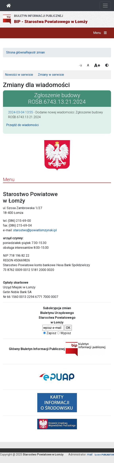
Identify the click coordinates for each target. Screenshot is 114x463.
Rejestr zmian (35, 52)
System (104, 455)
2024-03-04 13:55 (20, 112)
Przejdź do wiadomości (22, 125)
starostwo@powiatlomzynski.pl (35, 230)
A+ (97, 65)
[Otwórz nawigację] (105, 6)
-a (80, 65)
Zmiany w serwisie (51, 75)
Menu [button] (100, 33)
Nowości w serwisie (19, 75)
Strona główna (16, 52)
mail (89, 454)
